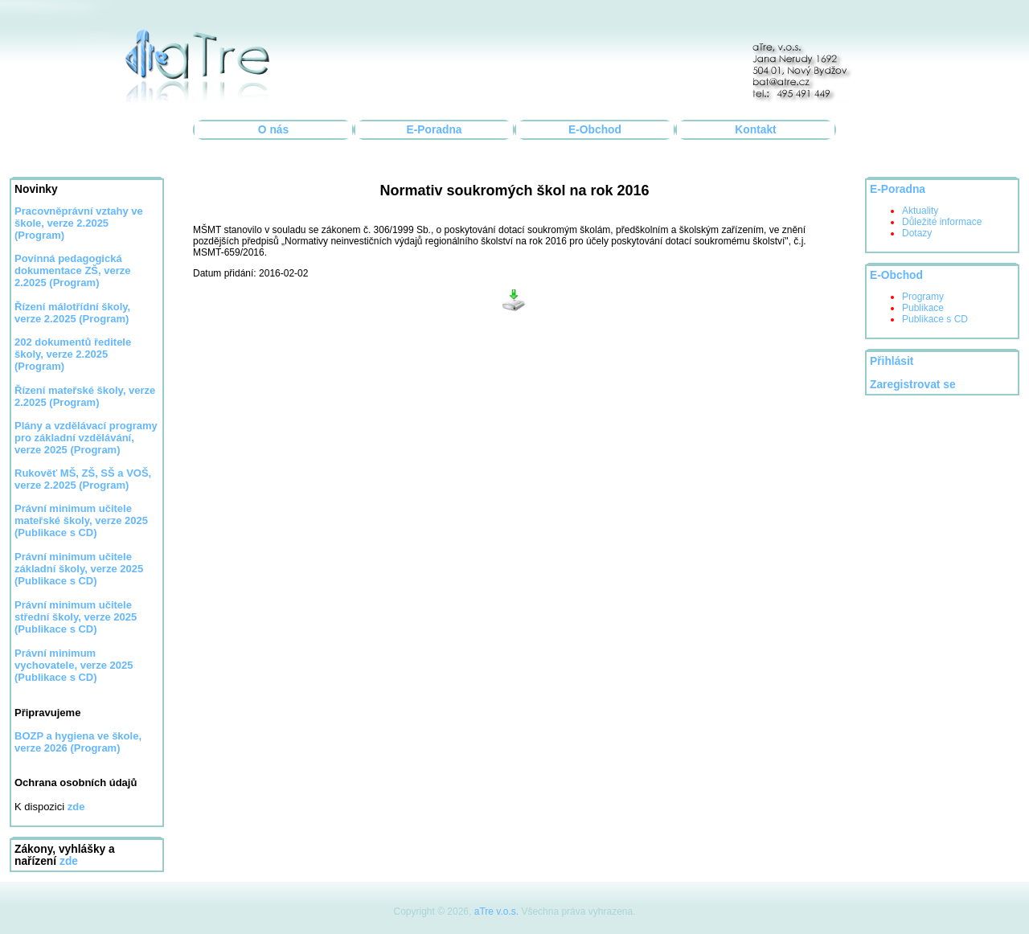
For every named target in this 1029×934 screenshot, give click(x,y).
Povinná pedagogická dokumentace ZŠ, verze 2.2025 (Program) (72, 270)
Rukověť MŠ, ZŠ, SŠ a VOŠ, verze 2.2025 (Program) (82, 479)
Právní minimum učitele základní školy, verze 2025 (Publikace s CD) (78, 569)
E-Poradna (434, 130)
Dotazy (917, 233)
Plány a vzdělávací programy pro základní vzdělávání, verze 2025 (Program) (86, 438)
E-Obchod (594, 130)
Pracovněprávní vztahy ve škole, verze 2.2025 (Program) (78, 223)
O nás (273, 130)
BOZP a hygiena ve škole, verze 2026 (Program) (77, 742)
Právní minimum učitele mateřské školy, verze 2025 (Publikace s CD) (81, 520)
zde (68, 861)
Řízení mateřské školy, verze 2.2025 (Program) (84, 396)
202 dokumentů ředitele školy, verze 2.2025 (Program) (72, 354)
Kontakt (755, 130)
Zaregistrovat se (913, 385)
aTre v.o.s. (496, 911)
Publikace (923, 307)
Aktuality (920, 210)
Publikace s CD (935, 319)
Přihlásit (891, 361)
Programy (923, 296)
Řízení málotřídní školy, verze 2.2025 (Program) (72, 313)
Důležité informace (942, 221)
